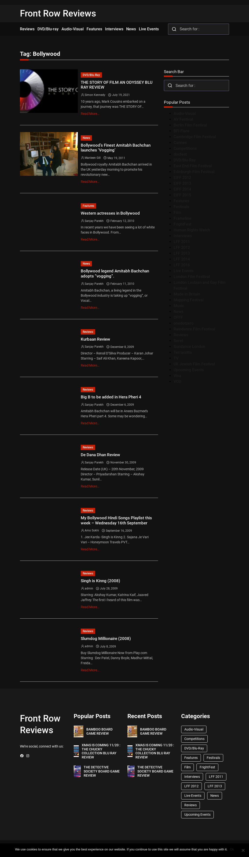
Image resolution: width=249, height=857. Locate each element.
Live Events (184, 271)
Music (179, 305)
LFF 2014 (182, 259)
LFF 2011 (182, 241)
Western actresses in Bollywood (110, 213)
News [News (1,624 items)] (214, 796)
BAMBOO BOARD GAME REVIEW (99, 731)
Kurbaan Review (95, 339)
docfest (180, 154)
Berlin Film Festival (190, 125)
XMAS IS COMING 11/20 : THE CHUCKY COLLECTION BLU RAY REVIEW (101, 751)
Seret (178, 340)
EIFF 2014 (182, 189)
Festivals (181, 206)
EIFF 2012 (182, 177)
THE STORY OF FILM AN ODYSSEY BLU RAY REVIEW (116, 85)
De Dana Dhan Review (100, 454)
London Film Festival (192, 276)
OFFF (178, 317)
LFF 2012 (182, 247)
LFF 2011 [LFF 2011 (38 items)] (216, 777)
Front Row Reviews (58, 13)
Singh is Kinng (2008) (100, 580)
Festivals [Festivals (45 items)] (213, 758)
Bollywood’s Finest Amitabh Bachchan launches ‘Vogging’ (116, 148)
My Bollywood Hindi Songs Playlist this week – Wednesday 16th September (116, 520)
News (86, 138)
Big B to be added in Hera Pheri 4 (111, 397)
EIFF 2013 (182, 183)
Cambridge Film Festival (195, 136)
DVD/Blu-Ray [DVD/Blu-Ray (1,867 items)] (194, 748)
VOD (177, 381)
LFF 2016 (182, 265)
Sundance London (189, 346)
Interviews (183, 236)
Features (88, 206)
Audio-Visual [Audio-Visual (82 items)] (193, 729)
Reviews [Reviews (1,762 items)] (190, 805)
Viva (177, 375)
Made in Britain (187, 294)
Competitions (185, 148)
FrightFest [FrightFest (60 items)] (207, 767)
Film (177, 212)
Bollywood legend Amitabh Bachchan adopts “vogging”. (115, 273)
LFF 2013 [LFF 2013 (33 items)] (215, 786)
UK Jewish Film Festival (194, 364)
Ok (232, 849)
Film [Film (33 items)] (187, 767)
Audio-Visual (185, 113)
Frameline (182, 218)
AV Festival (183, 119)
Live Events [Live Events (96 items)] (192, 796)
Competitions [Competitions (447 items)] (194, 739)
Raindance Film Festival (194, 329)
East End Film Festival (193, 166)
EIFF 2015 (182, 195)
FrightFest (182, 224)
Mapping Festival (189, 300)
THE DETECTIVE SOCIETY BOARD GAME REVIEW (102, 771)
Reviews (88, 332)
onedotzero (184, 323)
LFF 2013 (182, 253)
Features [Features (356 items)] (191, 758)
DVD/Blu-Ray (91, 75)
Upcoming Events (189, 370)
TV (176, 358)
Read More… (90, 114)
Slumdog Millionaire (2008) (106, 638)
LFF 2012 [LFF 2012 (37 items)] (191, 786)
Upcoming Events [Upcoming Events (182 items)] (197, 814)
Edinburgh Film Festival (194, 171)
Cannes (180, 142)
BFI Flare (181, 131)
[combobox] (198, 29)
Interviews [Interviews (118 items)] (192, 777)
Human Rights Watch (192, 230)
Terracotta (183, 352)
